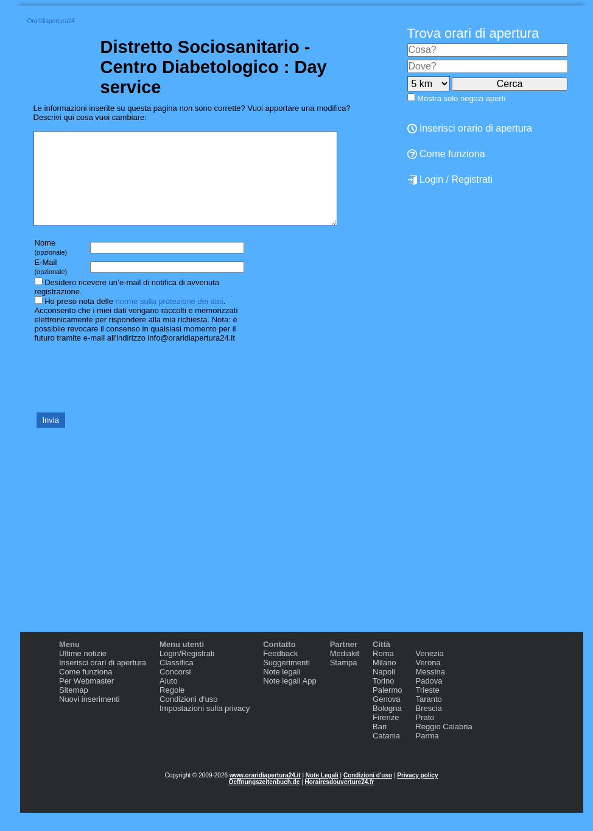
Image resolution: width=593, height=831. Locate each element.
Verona (427, 680)
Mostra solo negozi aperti (461, 98)
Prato (424, 735)
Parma (426, 754)
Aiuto (169, 699)
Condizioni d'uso (367, 793)
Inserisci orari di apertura (102, 680)
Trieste (427, 708)
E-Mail (51, 285)
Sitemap (73, 708)
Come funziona (85, 690)
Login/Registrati (187, 671)
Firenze (386, 735)
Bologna (387, 726)
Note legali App (289, 699)
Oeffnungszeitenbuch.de (264, 800)
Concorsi (175, 690)
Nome (51, 265)
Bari (380, 744)
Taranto (428, 717)
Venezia (429, 671)
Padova (428, 699)
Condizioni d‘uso (188, 717)
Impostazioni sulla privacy (205, 726)
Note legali (281, 690)
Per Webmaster (86, 699)
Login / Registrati (450, 179)
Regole (172, 708)
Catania (386, 754)
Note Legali (322, 793)
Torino (383, 699)
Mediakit (344, 671)
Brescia (428, 726)
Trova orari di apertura (473, 33)
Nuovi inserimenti (89, 717)
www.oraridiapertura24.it (265, 793)
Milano (384, 680)
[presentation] (126, 395)
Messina (429, 690)
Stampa (343, 680)
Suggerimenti (286, 680)
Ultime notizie (83, 671)
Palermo (387, 708)
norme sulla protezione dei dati (169, 319)
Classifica (177, 680)
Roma (383, 671)
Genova (387, 717)
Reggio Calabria (443, 744)
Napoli (384, 690)
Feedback (280, 671)
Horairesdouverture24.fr (339, 800)
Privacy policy (417, 793)
